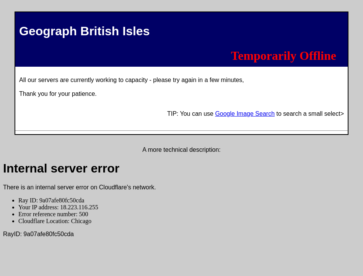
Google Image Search (245, 113)
